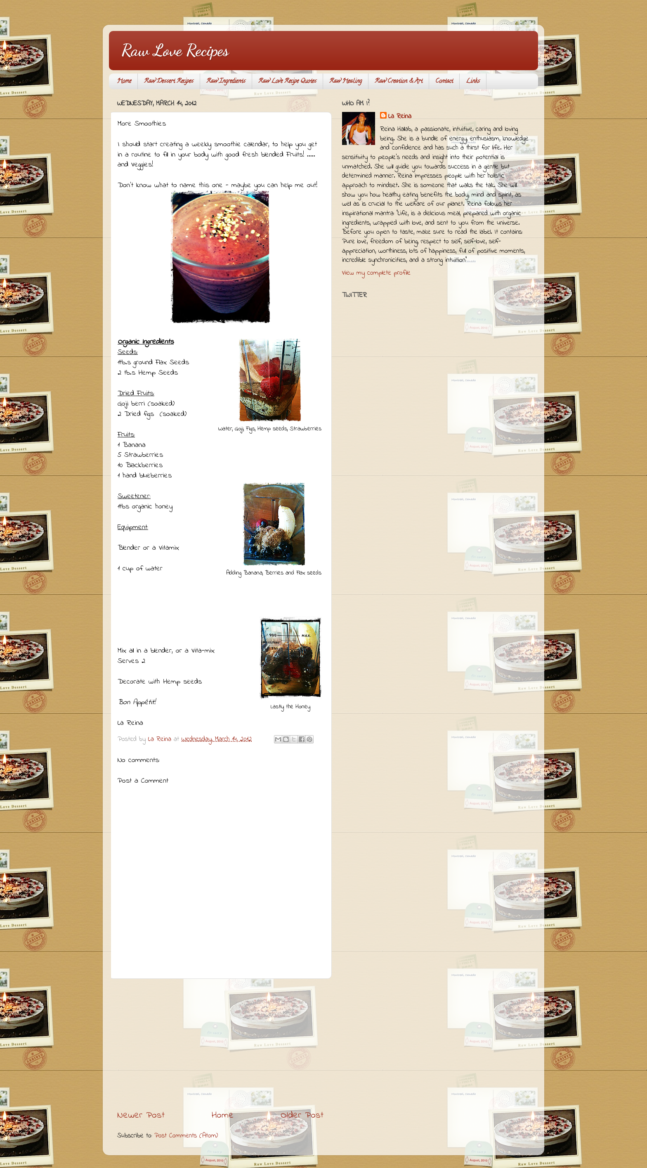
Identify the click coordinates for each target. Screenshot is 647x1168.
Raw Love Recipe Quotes (287, 81)
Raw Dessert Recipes (169, 81)
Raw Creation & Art (399, 81)
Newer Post (141, 1115)
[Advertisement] (220, 1044)
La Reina (399, 116)
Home (124, 81)
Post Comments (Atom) (186, 1136)
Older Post (302, 1115)
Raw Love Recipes (175, 50)
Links (473, 81)
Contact (444, 81)
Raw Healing (345, 81)
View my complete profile (376, 273)
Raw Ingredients (226, 81)
